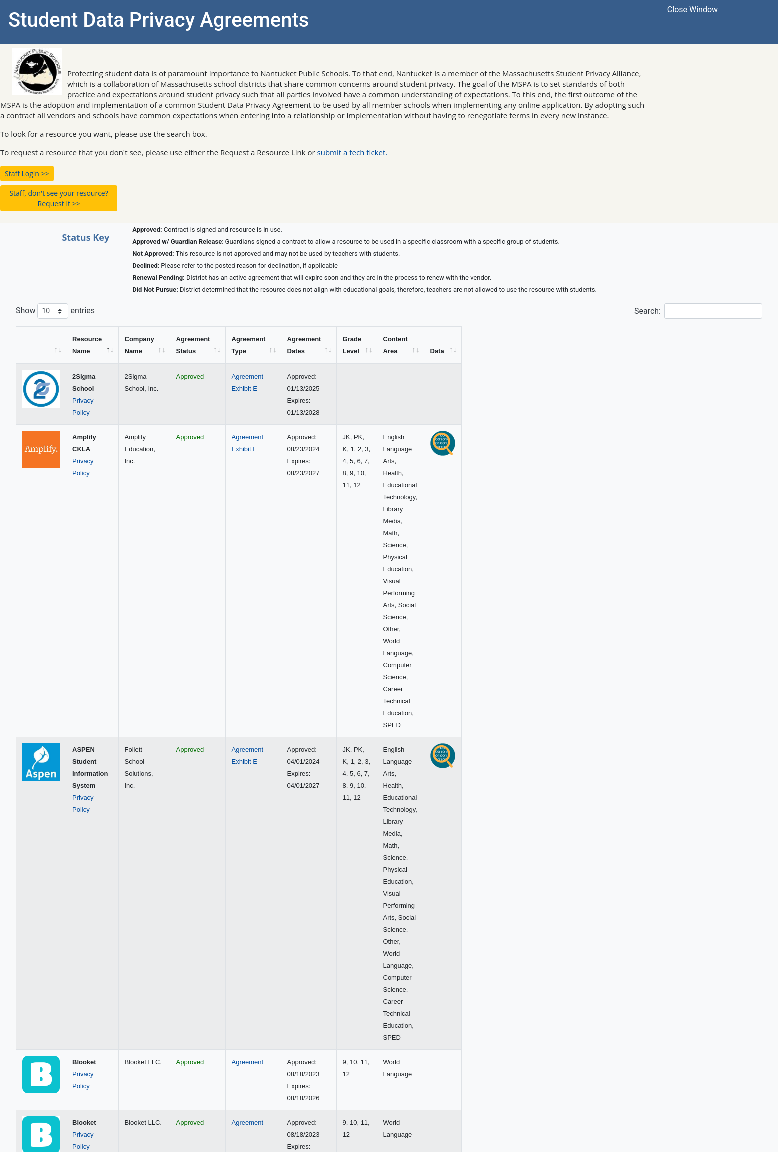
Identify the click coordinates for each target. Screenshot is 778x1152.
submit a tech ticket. (352, 152)
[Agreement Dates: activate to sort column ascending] (484, 345)
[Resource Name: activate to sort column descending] (125, 345)
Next (747, 1018)
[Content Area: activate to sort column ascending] (645, 345)
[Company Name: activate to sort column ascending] (216, 345)
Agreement (419, 376)
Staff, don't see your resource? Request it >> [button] (58, 198)
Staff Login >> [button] (27, 173)
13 (722, 1018)
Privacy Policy (92, 388)
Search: (698, 311)
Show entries (55, 311)
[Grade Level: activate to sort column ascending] (539, 345)
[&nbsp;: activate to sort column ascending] (41, 345)
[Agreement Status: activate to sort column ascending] (323, 345)
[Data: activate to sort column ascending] (743, 345)
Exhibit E (415, 388)
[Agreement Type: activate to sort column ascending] (426, 345)
